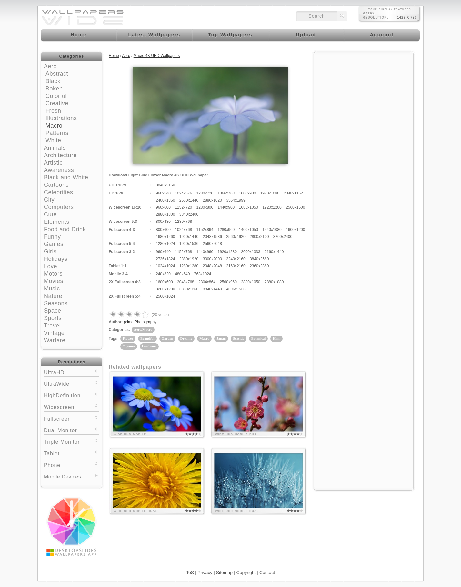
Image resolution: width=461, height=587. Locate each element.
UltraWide (71, 383)
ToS (190, 572)
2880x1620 (212, 200)
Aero (50, 66)
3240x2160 (235, 259)
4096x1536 (235, 289)
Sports (53, 318)
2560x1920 (235, 236)
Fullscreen (71, 418)
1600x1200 (295, 229)
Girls (50, 251)
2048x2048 (212, 266)
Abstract (56, 74)
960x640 (163, 252)
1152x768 (183, 252)
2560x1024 (165, 296)
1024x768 (183, 229)
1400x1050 (248, 229)
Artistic (53, 162)
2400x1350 (165, 200)
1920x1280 (227, 252)
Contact (267, 572)
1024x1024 (165, 266)
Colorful (56, 96)
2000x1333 (250, 252)
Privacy (204, 572)
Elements (56, 222)
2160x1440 (274, 252)
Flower (128, 338)
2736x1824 (165, 259)
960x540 (163, 193)
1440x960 (204, 252)
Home (114, 55)
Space (52, 311)
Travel (52, 325)
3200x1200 (165, 289)
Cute (50, 214)
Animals (55, 148)
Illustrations (61, 118)
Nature (53, 296)
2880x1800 (165, 214)
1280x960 (226, 229)
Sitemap (224, 572)
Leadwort (149, 346)
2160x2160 (235, 266)
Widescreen (71, 406)
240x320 (163, 274)
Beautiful (147, 338)
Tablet (71, 453)
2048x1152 (293, 193)
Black (53, 81)
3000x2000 (212, 259)
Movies (53, 281)
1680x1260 (165, 236)
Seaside (238, 338)
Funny (52, 236)
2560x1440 (188, 200)
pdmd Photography (140, 322)
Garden (167, 338)
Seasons (56, 303)
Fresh (53, 111)
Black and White (66, 177)
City (49, 199)
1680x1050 (248, 207)
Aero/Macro (143, 329)
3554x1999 (235, 200)
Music (52, 288)
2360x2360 (259, 266)
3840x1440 (212, 289)
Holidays (55, 259)
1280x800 (204, 207)
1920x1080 (269, 193)
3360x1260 (188, 289)
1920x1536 (188, 243)
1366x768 (226, 193)
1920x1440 (188, 236)
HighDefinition (71, 395)
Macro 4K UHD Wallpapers (157, 55)
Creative (56, 103)
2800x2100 (259, 236)
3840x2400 (188, 214)
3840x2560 (259, 259)
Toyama (129, 346)
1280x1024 (165, 243)
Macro (54, 125)
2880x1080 (274, 282)
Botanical (258, 338)
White (53, 140)
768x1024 (202, 274)
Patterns (56, 133)
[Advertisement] (363, 95)
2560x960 (228, 282)
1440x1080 (271, 229)
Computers (59, 207)
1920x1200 (271, 207)
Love (50, 266)
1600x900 (247, 193)
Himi (276, 338)
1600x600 (164, 282)
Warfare (54, 340)
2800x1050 (250, 282)
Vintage (54, 333)
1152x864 (204, 229)
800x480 (163, 221)
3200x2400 (282, 236)
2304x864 (206, 282)
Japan (221, 338)
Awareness (59, 170)
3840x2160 (165, 185)
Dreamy (186, 338)
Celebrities (58, 192)
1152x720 (183, 207)
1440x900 (226, 207)
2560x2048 (212, 243)
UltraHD (71, 371)
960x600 (163, 207)
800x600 (163, 229)
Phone (71, 464)
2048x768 (185, 282)
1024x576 (183, 193)
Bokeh (54, 88)
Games (54, 244)
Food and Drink (65, 229)
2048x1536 (212, 236)
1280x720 (204, 193)
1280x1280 (188, 266)
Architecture (60, 155)
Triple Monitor (71, 441)
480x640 (182, 274)
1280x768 (183, 221)
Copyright (246, 572)
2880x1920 (188, 259)
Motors (53, 273)
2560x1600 (295, 207)
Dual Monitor (71, 429)
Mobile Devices (62, 476)
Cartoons (56, 185)
